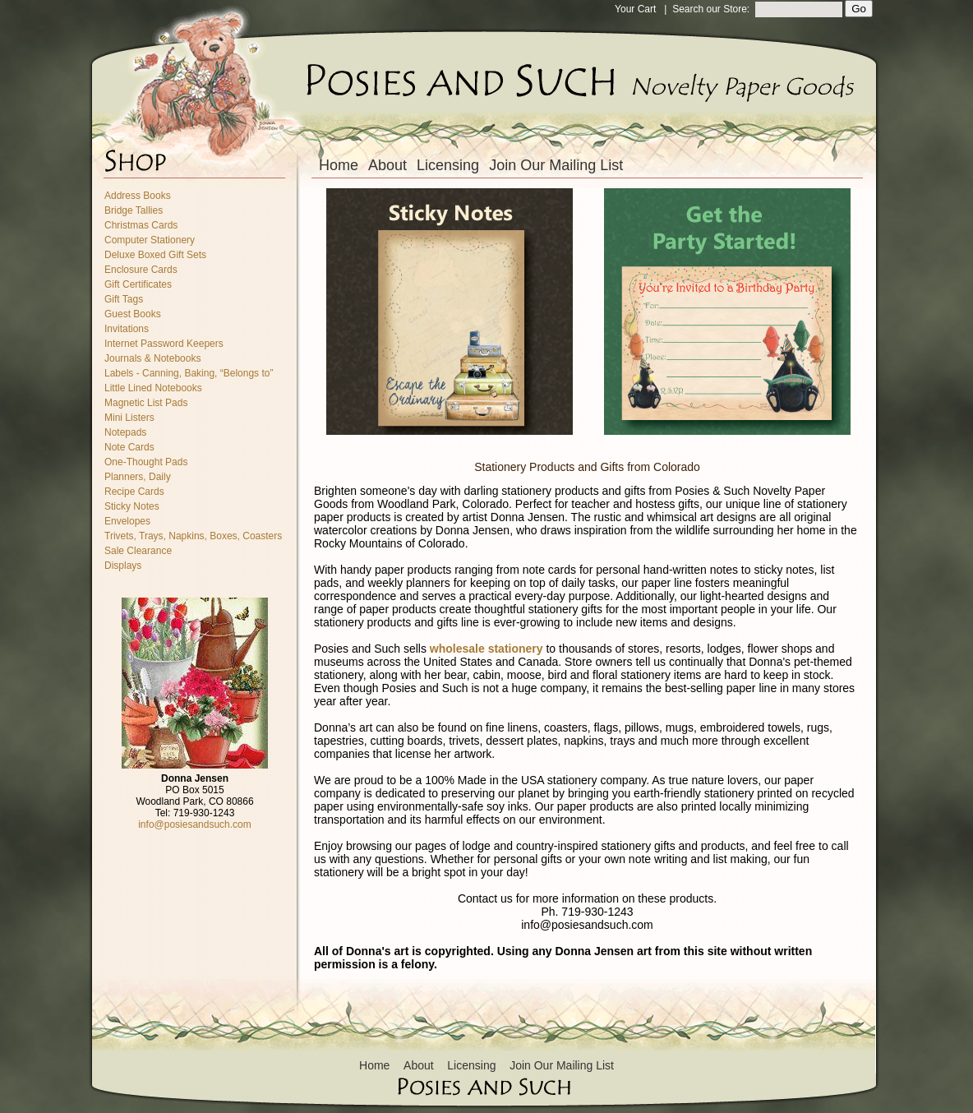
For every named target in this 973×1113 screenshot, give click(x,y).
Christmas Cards (141, 225)
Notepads (125, 432)
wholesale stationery (486, 648)
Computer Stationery (149, 240)
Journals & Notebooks (152, 358)
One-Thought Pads (145, 462)
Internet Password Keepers (164, 343)
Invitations (126, 329)
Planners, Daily (137, 477)
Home (338, 165)
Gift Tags (123, 299)
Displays (122, 565)
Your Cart (635, 9)
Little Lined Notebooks (153, 388)
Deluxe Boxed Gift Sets (155, 255)
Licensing (448, 165)
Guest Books (132, 314)
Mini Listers (129, 417)
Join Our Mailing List (556, 165)
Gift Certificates (138, 284)
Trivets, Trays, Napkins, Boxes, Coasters (193, 536)
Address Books (137, 195)
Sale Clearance (138, 550)
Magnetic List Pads (145, 403)
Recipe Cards (134, 491)
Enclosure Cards (141, 269)
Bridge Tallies (133, 210)
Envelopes (127, 521)
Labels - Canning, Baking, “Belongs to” (188, 373)
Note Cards (129, 447)
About (387, 165)
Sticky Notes (131, 506)
